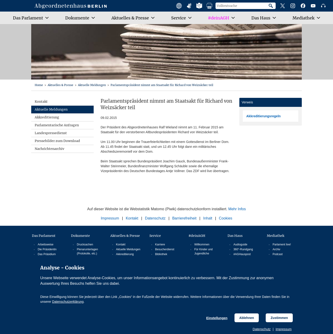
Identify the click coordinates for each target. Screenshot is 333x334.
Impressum (284, 329)
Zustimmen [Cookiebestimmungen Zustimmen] (279, 318)
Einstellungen (217, 318)
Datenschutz (262, 329)
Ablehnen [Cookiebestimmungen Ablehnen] (246, 318)
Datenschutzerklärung (67, 301)
